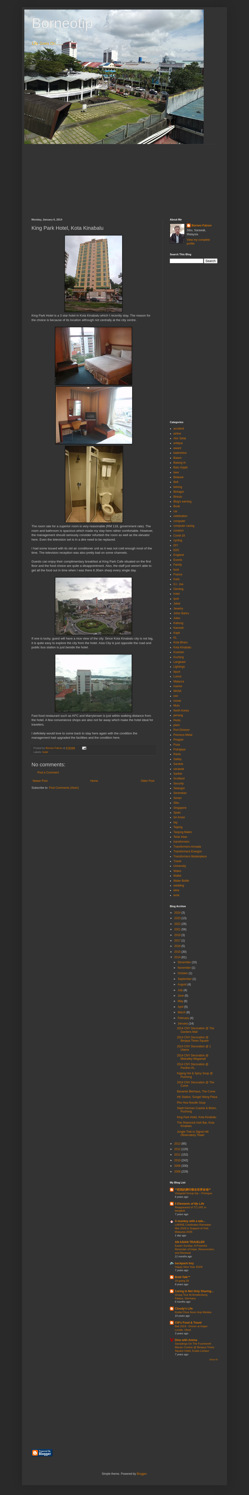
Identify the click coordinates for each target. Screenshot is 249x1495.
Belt (175, 482)
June (181, 995)
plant (176, 725)
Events (177, 560)
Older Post (147, 781)
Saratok (178, 764)
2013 (178, 1143)
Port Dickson (181, 730)
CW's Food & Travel (188, 1322)
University (179, 866)
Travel (177, 861)
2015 (178, 951)
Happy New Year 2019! (189, 1266)
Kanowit (178, 628)
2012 (178, 1149)
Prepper (178, 739)
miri (175, 696)
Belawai (178, 477)
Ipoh (176, 598)
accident (178, 428)
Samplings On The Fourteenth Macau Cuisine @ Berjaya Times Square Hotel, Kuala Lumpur (194, 1347)
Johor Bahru (181, 613)
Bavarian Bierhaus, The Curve (196, 1091)
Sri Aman (179, 817)
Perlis (177, 720)
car (175, 511)
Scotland (179, 778)
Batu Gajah (180, 467)
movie (177, 700)
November (185, 967)
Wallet (177, 875)
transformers (181, 841)
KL (175, 637)
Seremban (180, 793)
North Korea (181, 710)
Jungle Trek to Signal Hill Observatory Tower (192, 1133)
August (182, 984)
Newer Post (40, 781)
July (181, 990)
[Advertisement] (124, 177)
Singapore (180, 807)
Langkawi (179, 662)
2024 (178, 912)
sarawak (178, 769)
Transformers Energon (187, 851)
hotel (45, 752)
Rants (177, 754)
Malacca (178, 681)
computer (179, 521)
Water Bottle (181, 880)
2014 (178, 957)
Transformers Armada (187, 846)
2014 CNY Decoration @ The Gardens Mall (195, 1030)
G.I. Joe (178, 584)
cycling (177, 540)
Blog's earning (182, 501)
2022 (178, 924)
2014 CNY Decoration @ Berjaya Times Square (193, 1039)
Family (177, 564)
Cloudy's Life (184, 1308)
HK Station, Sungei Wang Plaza (197, 1097)
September (185, 979)
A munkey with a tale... (190, 1221)
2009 (178, 1165)
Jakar (176, 603)
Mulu (176, 705)
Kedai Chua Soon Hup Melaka (193, 1312)
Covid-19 (179, 535)
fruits (176, 579)
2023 (178, 918)
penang (178, 715)
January (183, 1023)
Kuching (178, 657)
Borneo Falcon (202, 225)
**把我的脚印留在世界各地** (193, 1189)
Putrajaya (179, 749)
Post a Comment (48, 772)
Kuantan (178, 652)
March (182, 1012)
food (176, 569)
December (185, 962)
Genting (178, 589)
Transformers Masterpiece (190, 856)
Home (94, 781)
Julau (176, 618)
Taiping (177, 827)
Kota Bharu (180, 642)
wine (176, 890)
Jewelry (178, 608)
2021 (178, 929)
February (184, 1018)
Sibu (176, 802)
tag (175, 822)
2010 (178, 1160)
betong (177, 487)
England (178, 555)
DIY (175, 545)
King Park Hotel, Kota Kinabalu (196, 1117)
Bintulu (177, 496)
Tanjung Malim (182, 832)
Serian (177, 798)
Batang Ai (179, 462)
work (176, 895)
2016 (178, 946)
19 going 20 (182, 1280)
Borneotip (62, 23)
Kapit (176, 633)
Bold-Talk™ (183, 1277)
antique (178, 443)
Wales (177, 871)
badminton (180, 453)
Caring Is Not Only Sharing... (194, 1291)
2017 (178, 940)
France (177, 574)
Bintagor (178, 491)
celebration (180, 516)
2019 (178, 935)
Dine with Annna (186, 1340)
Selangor (179, 788)
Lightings (179, 666)
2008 (178, 1171)
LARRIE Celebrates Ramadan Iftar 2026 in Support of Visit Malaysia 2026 (193, 1228)
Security (178, 783)
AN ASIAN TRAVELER (190, 1242)
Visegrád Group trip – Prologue (193, 1193)
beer (176, 472)
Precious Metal (182, 735)
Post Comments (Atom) (64, 787)
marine (177, 686)
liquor (176, 671)
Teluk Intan (180, 837)
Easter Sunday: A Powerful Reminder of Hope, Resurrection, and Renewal (195, 1249)
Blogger (141, 1473)
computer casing (183, 525)
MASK (177, 691)
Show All (213, 1359)
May (181, 1001)
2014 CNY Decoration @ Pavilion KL (192, 1066)
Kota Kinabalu (182, 647)
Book (176, 506)
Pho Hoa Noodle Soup (191, 1102)
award (177, 448)
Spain (177, 812)
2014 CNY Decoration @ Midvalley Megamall (192, 1057)
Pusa (176, 744)
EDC (176, 550)
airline (177, 433)
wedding (178, 885)
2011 (178, 1154)
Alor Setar (179, 438)
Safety (177, 759)
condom (178, 530)
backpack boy (184, 1263)
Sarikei (177, 773)
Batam (177, 458)
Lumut (177, 676)
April (181, 1007)
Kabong (178, 623)
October (183, 973)
